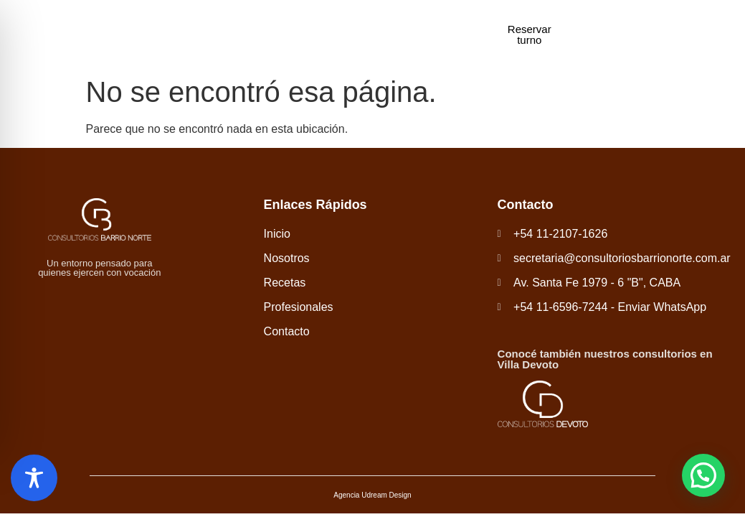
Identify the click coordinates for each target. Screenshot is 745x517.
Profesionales (383, 34)
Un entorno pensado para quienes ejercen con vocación (99, 268)
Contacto (451, 34)
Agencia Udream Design (372, 495)
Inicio (212, 34)
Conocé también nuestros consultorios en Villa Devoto (605, 359)
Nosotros (261, 34)
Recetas (316, 34)
